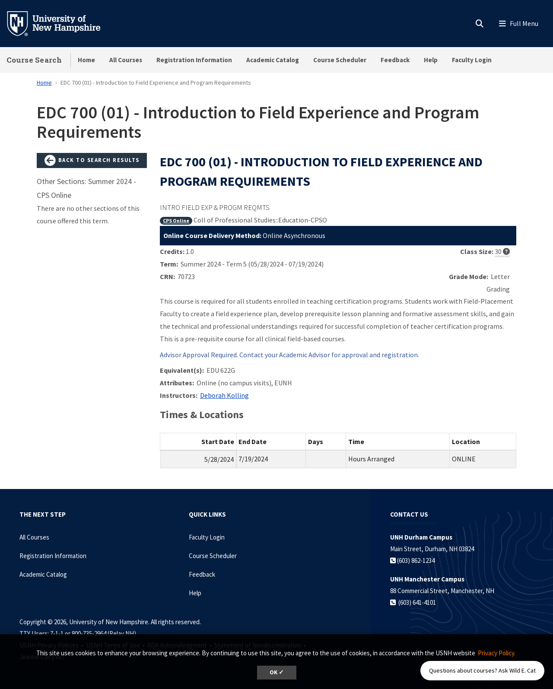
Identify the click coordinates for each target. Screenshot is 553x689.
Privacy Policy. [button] (496, 653)
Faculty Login (472, 60)
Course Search (34, 60)
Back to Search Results (92, 160)
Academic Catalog (272, 60)
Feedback (395, 60)
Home (86, 60)
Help (431, 60)
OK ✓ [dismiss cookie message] (277, 672)
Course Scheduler (339, 60)
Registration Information (194, 60)
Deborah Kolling (224, 395)
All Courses (125, 60)
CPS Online (176, 220)
